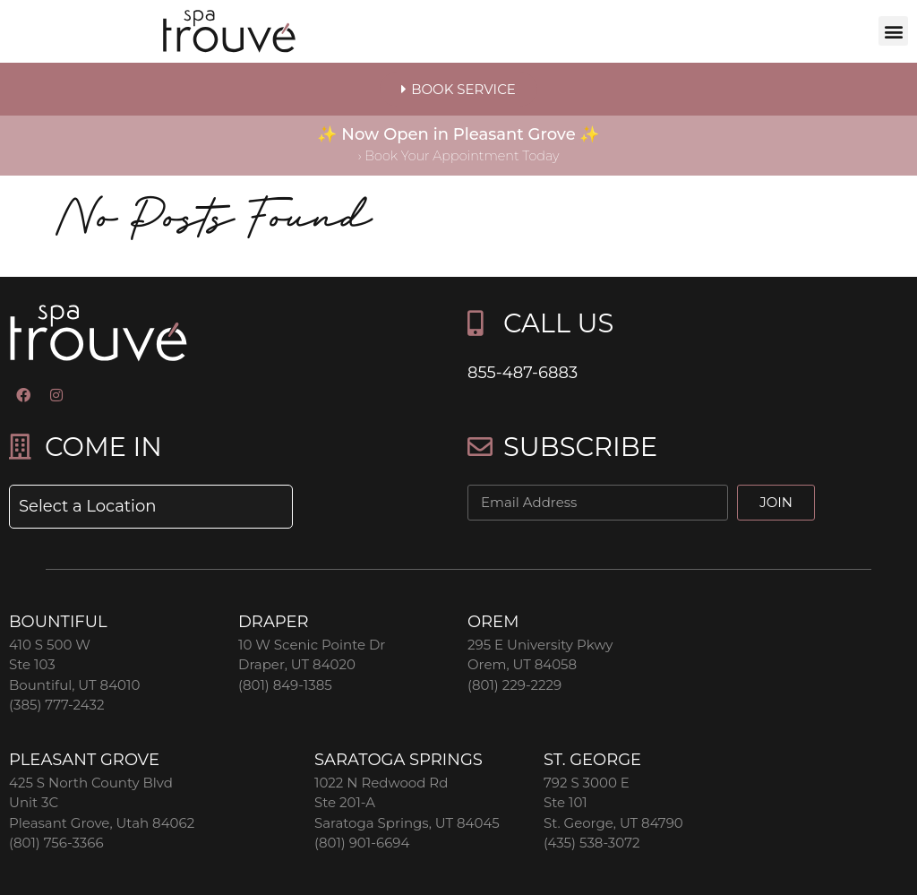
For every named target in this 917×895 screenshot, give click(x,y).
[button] (893, 31)
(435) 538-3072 (592, 842)
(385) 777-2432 (56, 704)
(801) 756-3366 (56, 842)
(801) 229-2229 (514, 684)
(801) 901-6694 (361, 842)
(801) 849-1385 (285, 684)
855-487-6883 (522, 373)
